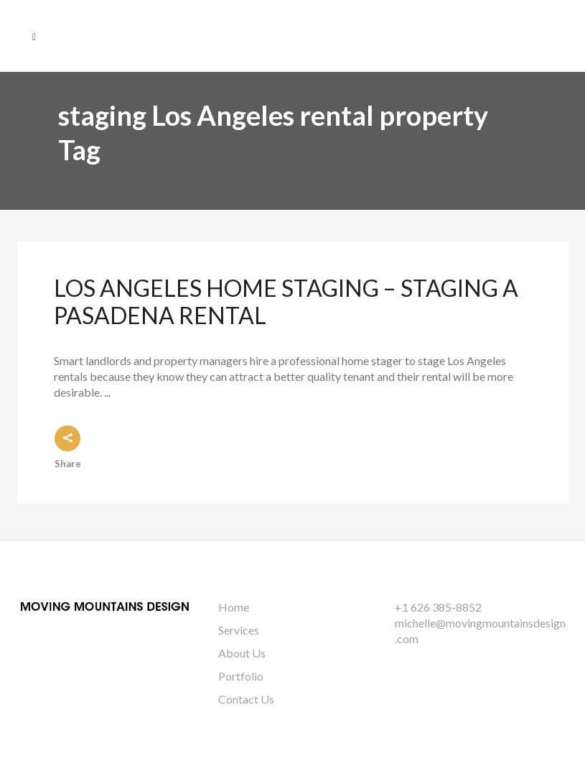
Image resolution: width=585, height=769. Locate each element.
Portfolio (240, 676)
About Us (242, 653)
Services (238, 630)
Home (233, 607)
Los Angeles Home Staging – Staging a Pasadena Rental (286, 301)
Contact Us (246, 699)
